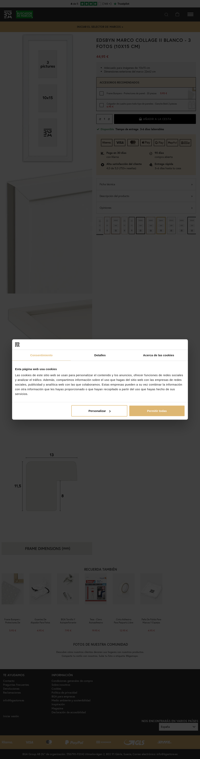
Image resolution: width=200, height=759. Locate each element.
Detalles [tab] (100, 355)
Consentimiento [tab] (41, 355)
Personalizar (99, 411)
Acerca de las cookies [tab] (158, 355)
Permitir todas (157, 411)
